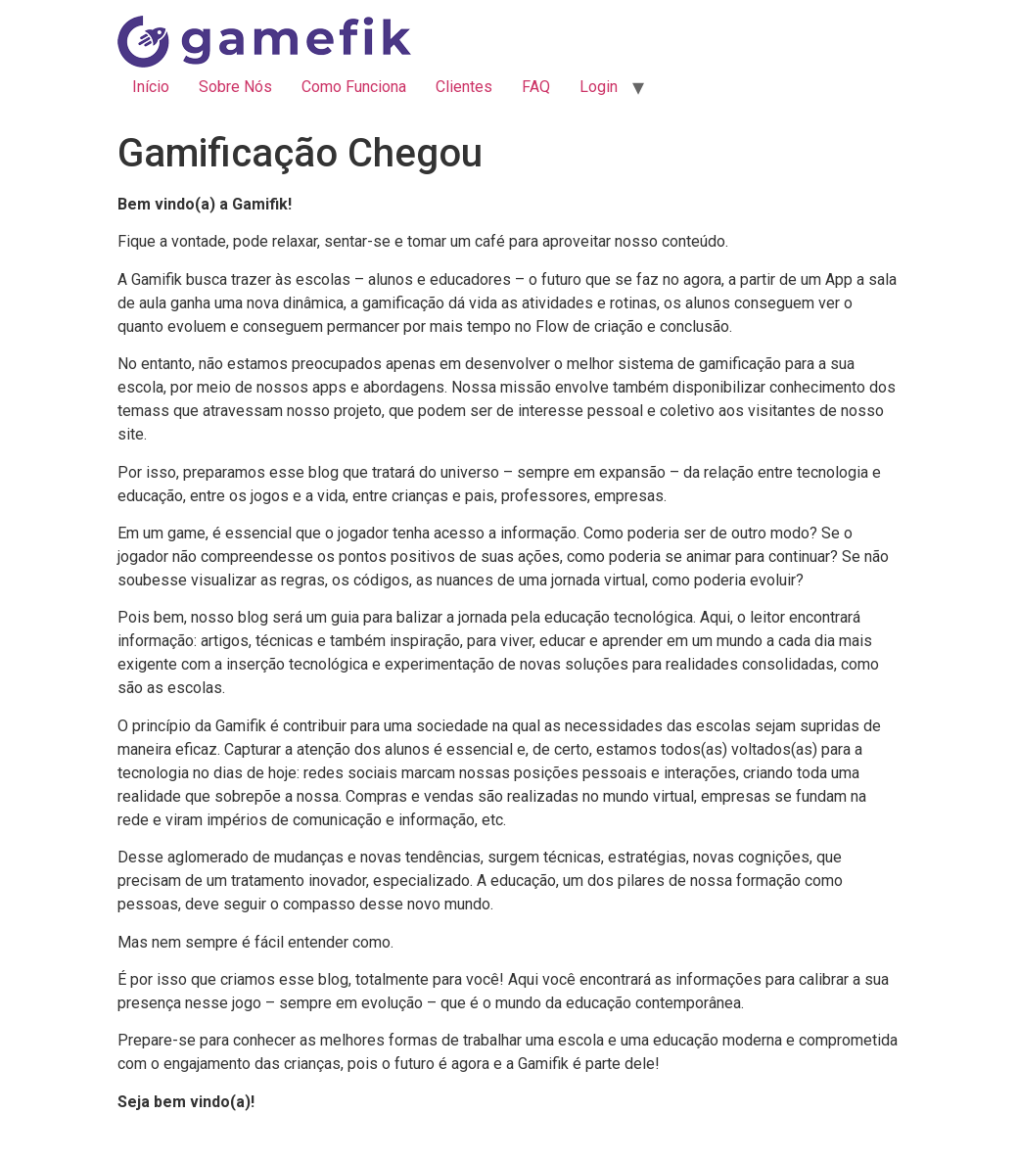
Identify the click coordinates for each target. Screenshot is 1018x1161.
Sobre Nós (235, 86)
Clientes (464, 86)
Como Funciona (353, 86)
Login (598, 86)
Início (150, 86)
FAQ (536, 86)
